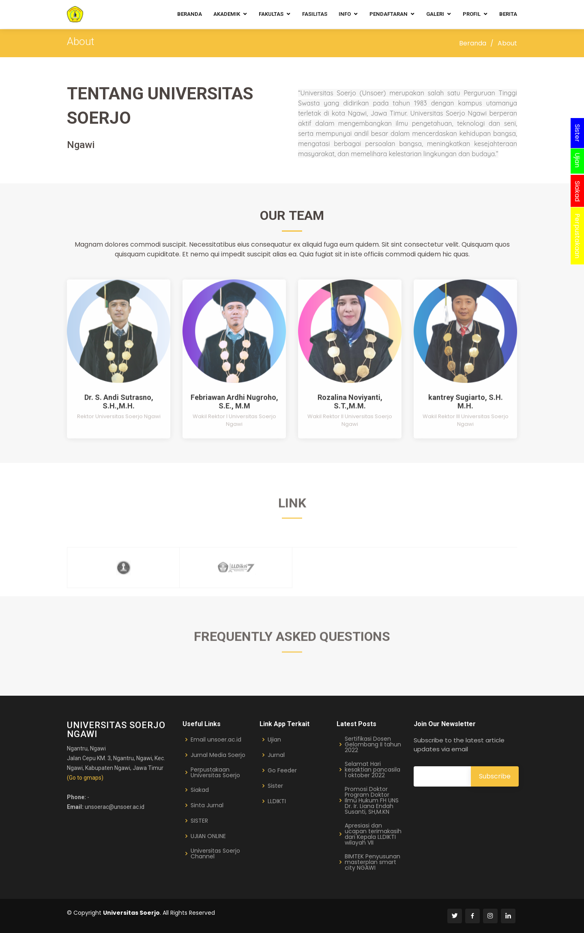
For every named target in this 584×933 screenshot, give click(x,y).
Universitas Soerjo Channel (215, 853)
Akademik (226, 14)
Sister (275, 786)
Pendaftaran (388, 14)
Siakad (200, 790)
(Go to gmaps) (85, 777)
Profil (472, 14)
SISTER (199, 820)
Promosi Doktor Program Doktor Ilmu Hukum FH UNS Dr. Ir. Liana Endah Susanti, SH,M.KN (372, 800)
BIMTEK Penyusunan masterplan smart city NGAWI (372, 862)
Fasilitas (314, 14)
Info (345, 14)
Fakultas (271, 14)
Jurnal (276, 755)
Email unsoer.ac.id (216, 739)
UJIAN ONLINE (208, 836)
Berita (508, 14)
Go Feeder (282, 770)
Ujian (274, 739)
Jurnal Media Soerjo (218, 755)
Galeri (435, 14)
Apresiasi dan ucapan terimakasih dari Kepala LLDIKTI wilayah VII (373, 834)
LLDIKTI (277, 801)
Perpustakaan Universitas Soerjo (215, 772)
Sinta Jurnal (207, 805)
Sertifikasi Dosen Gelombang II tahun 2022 (373, 744)
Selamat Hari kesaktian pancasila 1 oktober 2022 (372, 769)
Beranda (189, 14)
